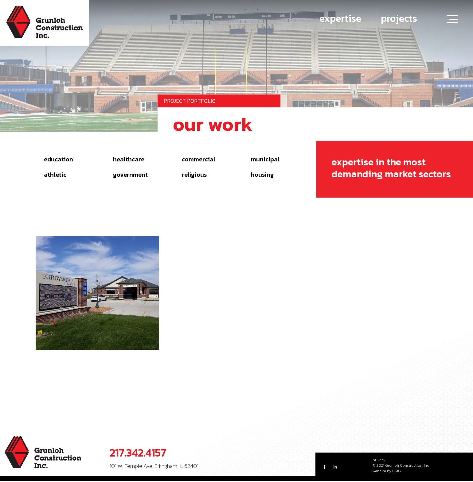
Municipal (265, 159)
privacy (379, 460)
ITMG (396, 471)
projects (399, 18)
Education (58, 159)
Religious (194, 174)
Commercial (198, 159)
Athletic (55, 174)
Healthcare (128, 159)
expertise (340, 18)
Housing (262, 174)
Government (130, 174)
